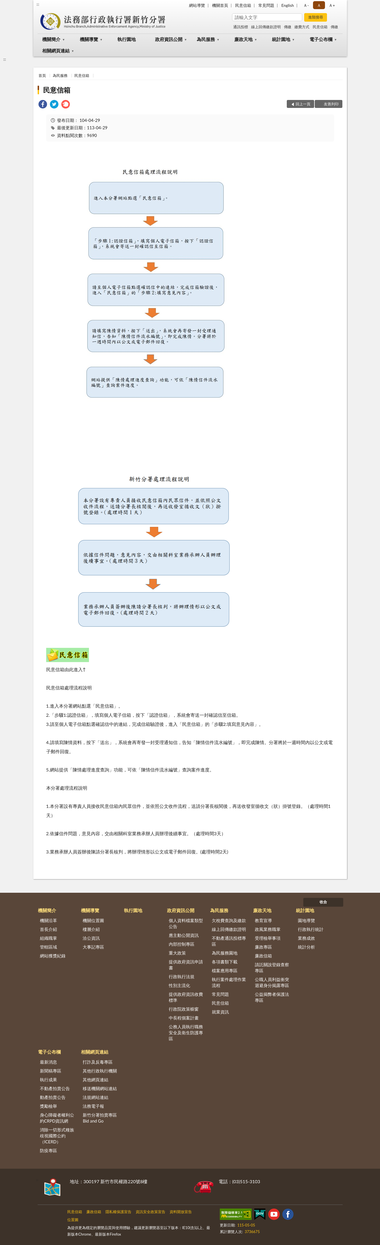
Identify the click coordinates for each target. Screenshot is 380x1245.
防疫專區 (48, 1150)
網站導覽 (197, 5)
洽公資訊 (91, 938)
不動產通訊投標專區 (229, 941)
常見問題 (266, 5)
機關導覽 (89, 39)
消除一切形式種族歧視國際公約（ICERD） (57, 1135)
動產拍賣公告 (53, 1097)
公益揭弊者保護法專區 (272, 997)
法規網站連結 (95, 1097)
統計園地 (281, 39)
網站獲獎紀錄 (53, 955)
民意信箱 (243, 5)
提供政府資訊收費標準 (186, 997)
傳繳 (287, 26)
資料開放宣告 (181, 1211)
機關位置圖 (93, 920)
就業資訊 (220, 1011)
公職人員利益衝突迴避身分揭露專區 (272, 982)
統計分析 (306, 946)
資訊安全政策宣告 (150, 1211)
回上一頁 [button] (303, 104)
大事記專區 (93, 946)
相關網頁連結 (56, 50)
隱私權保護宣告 (118, 1211)
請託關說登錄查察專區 (272, 967)
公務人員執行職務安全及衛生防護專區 (186, 1032)
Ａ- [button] (306, 5)
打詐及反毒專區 (98, 1061)
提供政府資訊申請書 (186, 964)
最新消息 (48, 1061)
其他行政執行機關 (100, 1070)
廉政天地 (243, 39)
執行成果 (48, 1079)
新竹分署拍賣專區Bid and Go (100, 1117)
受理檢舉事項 (268, 938)
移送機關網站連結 (100, 1088)
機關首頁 (220, 5)
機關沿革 (48, 920)
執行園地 (126, 39)
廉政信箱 (263, 955)
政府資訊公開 (168, 39)
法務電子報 (93, 1106)
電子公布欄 (321, 39)
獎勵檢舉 (48, 1106)
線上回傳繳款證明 (266, 26)
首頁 (42, 75)
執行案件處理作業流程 (229, 982)
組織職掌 (48, 938)
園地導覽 (306, 920)
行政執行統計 (311, 929)
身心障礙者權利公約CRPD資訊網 (57, 1117)
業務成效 (306, 938)
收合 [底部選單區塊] (323, 902)
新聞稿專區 (50, 1070)
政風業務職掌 (268, 929)
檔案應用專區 (224, 970)
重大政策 (177, 952)
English (287, 5)
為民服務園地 (224, 952)
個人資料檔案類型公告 (186, 923)
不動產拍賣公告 (55, 1088)
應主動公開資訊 (184, 935)
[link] (42, 105)
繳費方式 (301, 26)
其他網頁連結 (95, 1079)
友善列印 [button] (331, 104)
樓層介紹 (91, 929)
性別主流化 (179, 985)
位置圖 (72, 1219)
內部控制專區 (181, 944)
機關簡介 (51, 39)
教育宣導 (263, 920)
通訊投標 (240, 26)
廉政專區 (263, 946)
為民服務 (206, 39)
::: (37, 4)
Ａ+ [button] (332, 5)
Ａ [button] (319, 5)
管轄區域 (48, 946)
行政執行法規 (181, 976)
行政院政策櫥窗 (184, 1008)
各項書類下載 (224, 961)
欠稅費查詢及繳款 (229, 920)
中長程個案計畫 (184, 1017)
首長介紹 (48, 929)
